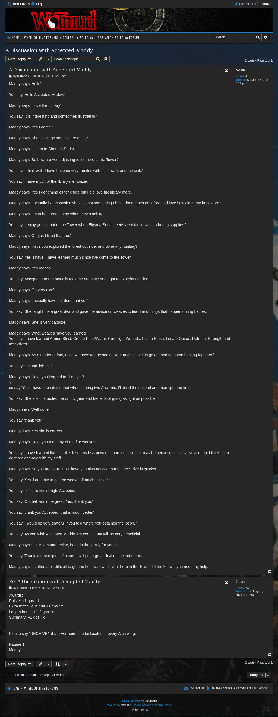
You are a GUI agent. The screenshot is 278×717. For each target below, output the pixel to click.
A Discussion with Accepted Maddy (49, 50)
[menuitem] (36, 4)
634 (247, 587)
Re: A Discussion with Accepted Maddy (54, 581)
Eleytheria (150, 701)
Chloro (240, 581)
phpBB (125, 704)
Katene (240, 69)
